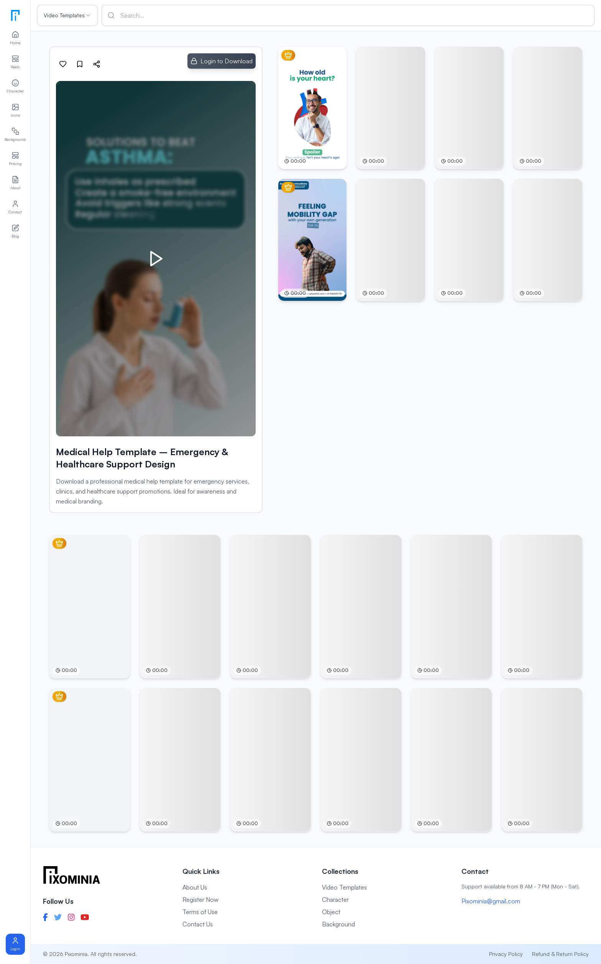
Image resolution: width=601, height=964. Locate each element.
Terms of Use (200, 912)
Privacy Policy (506, 954)
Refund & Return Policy (560, 954)
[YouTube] (84, 917)
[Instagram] (71, 917)
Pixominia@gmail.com (490, 901)
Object (331, 912)
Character (335, 899)
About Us (194, 887)
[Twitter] (58, 917)
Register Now (200, 899)
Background (338, 924)
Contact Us (197, 924)
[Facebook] (45, 917)
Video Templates (67, 15)
